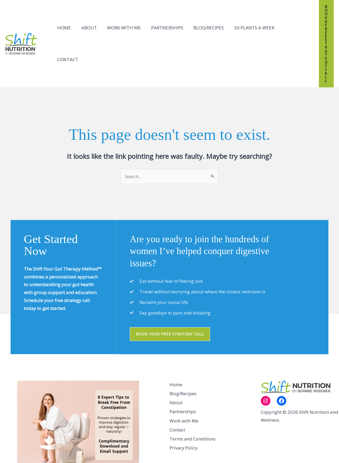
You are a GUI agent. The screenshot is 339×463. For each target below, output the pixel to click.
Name (23, 430)
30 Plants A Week (248, 21)
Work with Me (121, 21)
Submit (117, 439)
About (87, 21)
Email (68, 430)
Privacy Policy (184, 405)
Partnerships (163, 21)
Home (63, 21)
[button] (323, 21)
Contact (287, 21)
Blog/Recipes (203, 21)
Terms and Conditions (193, 395)
